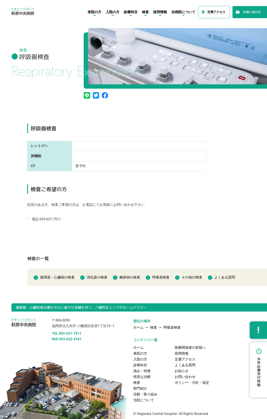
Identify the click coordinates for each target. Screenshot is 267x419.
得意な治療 (142, 377)
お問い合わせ (252, 12)
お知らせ (181, 371)
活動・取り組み (145, 394)
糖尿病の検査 (129, 277)
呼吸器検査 (161, 277)
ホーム (138, 347)
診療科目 (140, 365)
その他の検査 (192, 277)
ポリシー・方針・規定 (192, 383)
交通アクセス (216, 12)
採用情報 (181, 353)
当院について (143, 400)
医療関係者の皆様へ (190, 347)
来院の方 (140, 353)
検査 (153, 327)
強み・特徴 (142, 371)
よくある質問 (224, 277)
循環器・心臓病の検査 (57, 277)
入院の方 (140, 359)
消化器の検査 (97, 277)
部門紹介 (140, 388)
